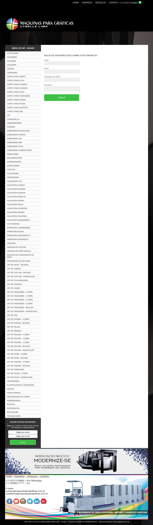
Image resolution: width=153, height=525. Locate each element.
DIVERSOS (11, 127)
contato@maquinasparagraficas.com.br (25, 491)
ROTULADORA (12, 412)
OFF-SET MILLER (13, 327)
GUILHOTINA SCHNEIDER (17, 208)
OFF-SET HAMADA (14, 284)
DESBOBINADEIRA (14, 123)
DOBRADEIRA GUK (14, 139)
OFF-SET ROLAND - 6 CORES (18, 342)
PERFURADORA (13, 381)
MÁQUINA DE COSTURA (16, 247)
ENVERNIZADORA (14, 162)
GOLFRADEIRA (13, 173)
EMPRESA (87, 2)
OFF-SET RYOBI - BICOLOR (17, 358)
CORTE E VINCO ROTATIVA (17, 108)
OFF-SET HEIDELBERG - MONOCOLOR (22, 311)
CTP (8, 115)
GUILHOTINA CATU (14, 181)
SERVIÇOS (100, 2)
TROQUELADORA (14, 416)
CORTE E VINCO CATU (15, 80)
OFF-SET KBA (12, 315)
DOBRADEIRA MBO (14, 142)
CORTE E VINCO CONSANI (17, 88)
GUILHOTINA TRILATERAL (17, 216)
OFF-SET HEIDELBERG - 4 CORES (20, 292)
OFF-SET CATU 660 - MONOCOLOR (21, 276)
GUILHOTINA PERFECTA (16, 197)
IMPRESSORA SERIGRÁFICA (17, 239)
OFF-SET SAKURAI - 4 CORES (18, 362)
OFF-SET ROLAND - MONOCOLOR (20, 350)
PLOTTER (10, 389)
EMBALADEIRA (13, 154)
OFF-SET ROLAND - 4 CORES (18, 335)
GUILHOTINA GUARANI (16, 193)
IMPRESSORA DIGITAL (15, 232)
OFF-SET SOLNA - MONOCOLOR (19, 377)
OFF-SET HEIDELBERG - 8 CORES (20, 304)
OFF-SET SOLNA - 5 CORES (17, 373)
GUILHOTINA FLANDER (16, 189)
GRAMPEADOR (13, 177)
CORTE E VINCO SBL (15, 111)
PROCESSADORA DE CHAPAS (18, 397)
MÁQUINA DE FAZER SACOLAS (19, 251)
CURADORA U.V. (13, 119)
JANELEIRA (11, 243)
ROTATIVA (11, 404)
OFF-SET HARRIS (13, 288)
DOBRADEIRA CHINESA (16, 135)
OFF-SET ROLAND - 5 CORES (18, 338)
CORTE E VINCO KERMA (16, 100)
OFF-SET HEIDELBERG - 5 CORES (20, 296)
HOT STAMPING (13, 224)
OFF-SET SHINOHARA (15, 369)
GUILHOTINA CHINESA (16, 185)
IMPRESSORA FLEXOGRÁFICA (18, 235)
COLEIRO (10, 69)
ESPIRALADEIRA (13, 166)
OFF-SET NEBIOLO (14, 331)
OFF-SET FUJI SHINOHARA (17, 280)
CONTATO (113, 2)
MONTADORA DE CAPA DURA (19, 261)
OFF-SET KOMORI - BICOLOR (18, 323)
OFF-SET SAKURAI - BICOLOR (18, 366)
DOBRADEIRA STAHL (15, 146)
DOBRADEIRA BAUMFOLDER (18, 131)
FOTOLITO (11, 170)
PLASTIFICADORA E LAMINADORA (20, 385)
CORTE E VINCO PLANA (16, 104)
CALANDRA (11, 61)
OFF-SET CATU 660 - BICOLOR (19, 273)
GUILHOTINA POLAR (15, 204)
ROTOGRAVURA (13, 408)
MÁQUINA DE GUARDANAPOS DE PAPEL (20, 256)
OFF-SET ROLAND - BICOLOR (18, 346)
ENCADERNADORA (14, 158)
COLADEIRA (11, 65)
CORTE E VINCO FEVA (15, 92)
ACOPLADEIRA (13, 53)
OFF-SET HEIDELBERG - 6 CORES (20, 300)
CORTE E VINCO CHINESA (17, 84)
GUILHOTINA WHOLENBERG (18, 220)
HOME (76, 2)
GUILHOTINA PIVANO (15, 201)
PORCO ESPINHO (14, 393)
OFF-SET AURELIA (14, 269)
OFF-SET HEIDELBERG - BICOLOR (20, 307)
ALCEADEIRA (12, 57)
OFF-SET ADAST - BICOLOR (17, 265)
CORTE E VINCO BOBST (16, 77)
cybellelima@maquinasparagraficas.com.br (27, 493)
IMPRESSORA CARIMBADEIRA (18, 228)
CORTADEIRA (12, 73)
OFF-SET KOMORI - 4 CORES (18, 319)
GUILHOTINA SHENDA (16, 212)
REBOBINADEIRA (13, 401)
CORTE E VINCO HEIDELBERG (18, 96)
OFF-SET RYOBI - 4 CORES (17, 354)
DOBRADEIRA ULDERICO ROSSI (19, 150)
